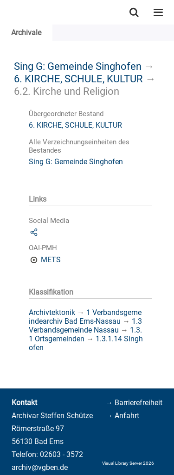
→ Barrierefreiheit (133, 402)
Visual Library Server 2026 (128, 463)
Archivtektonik (52, 312)
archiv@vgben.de (40, 467)
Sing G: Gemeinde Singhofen (78, 66)
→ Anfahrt (122, 415)
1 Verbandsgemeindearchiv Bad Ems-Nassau (85, 317)
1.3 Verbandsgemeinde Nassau (85, 325)
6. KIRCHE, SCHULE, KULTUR (78, 79)
